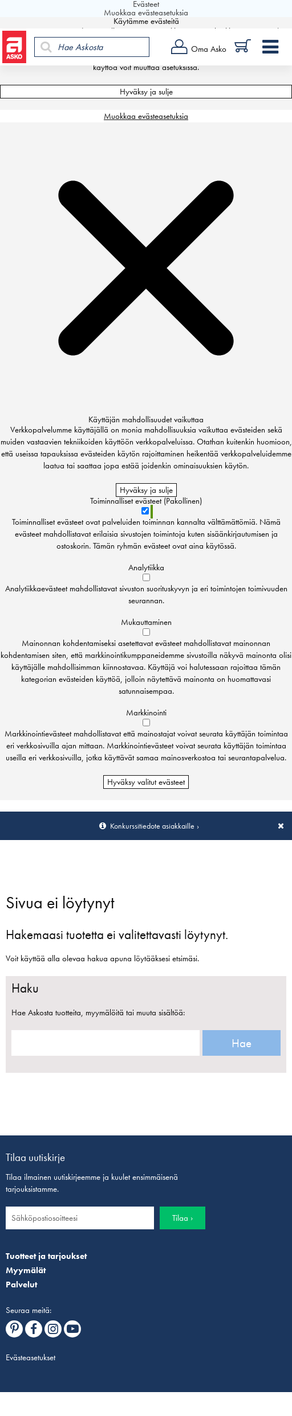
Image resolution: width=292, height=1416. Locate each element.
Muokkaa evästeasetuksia (146, 116)
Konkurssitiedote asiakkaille (152, 826)
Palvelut (21, 1284)
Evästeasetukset (30, 1357)
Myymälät (26, 1270)
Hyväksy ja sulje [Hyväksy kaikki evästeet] (146, 91)
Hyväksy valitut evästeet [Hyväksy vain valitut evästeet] (146, 782)
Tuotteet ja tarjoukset (46, 1256)
